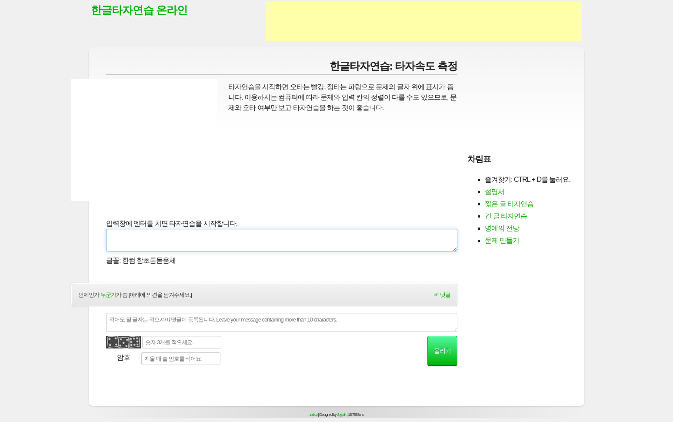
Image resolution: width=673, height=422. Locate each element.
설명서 (494, 191)
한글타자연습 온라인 (139, 10)
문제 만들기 (502, 240)
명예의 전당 (502, 228)
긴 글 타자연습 (506, 216)
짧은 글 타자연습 (509, 204)
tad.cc (313, 414)
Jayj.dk (341, 414)
